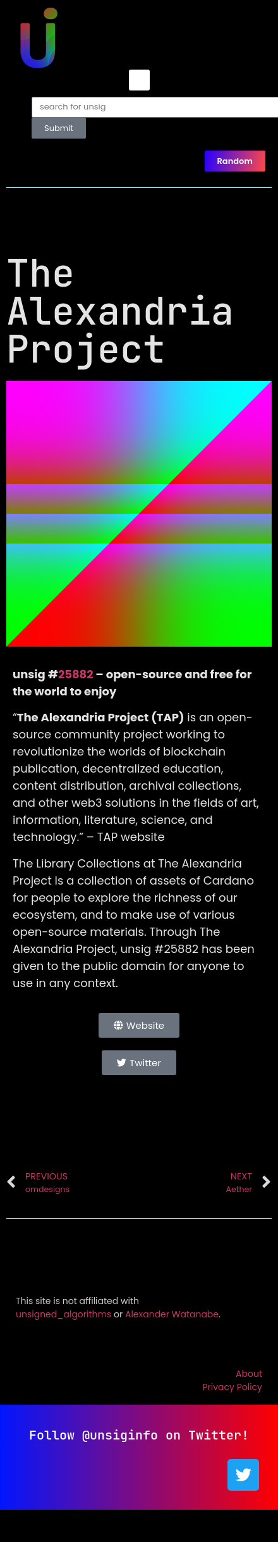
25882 (76, 674)
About (249, 1373)
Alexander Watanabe (172, 1314)
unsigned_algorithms (63, 1314)
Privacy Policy (232, 1387)
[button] (139, 80)
